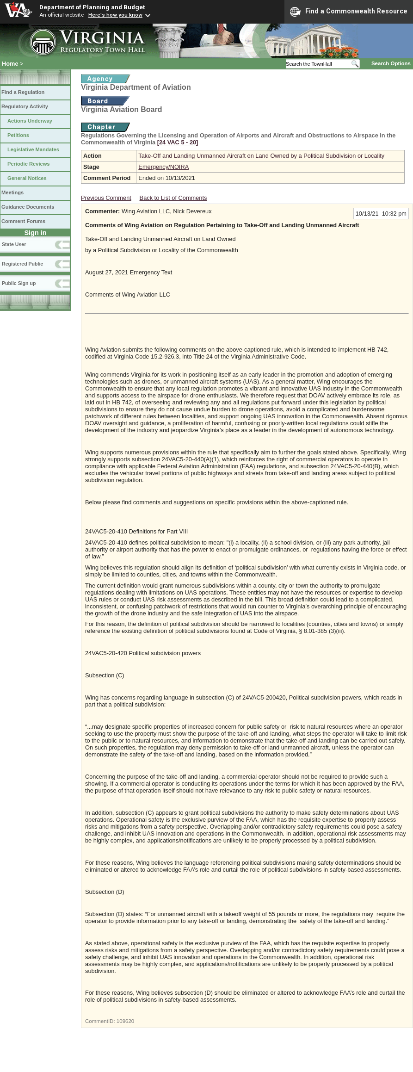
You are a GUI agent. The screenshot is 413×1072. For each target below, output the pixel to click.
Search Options (391, 63)
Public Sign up (19, 283)
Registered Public (22, 263)
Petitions (18, 135)
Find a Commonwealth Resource (348, 11)
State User (14, 244)
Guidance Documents (27, 207)
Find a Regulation (22, 92)
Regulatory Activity (24, 106)
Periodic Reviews (28, 164)
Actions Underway (29, 121)
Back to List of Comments (173, 197)
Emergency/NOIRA (163, 166)
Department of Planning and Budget (92, 7)
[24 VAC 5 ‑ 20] (177, 142)
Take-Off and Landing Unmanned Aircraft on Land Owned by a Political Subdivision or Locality (261, 155)
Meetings (12, 192)
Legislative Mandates (33, 149)
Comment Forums (23, 221)
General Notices (27, 178)
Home (10, 63)
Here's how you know (115, 15)
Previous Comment (106, 197)
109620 (125, 1021)
